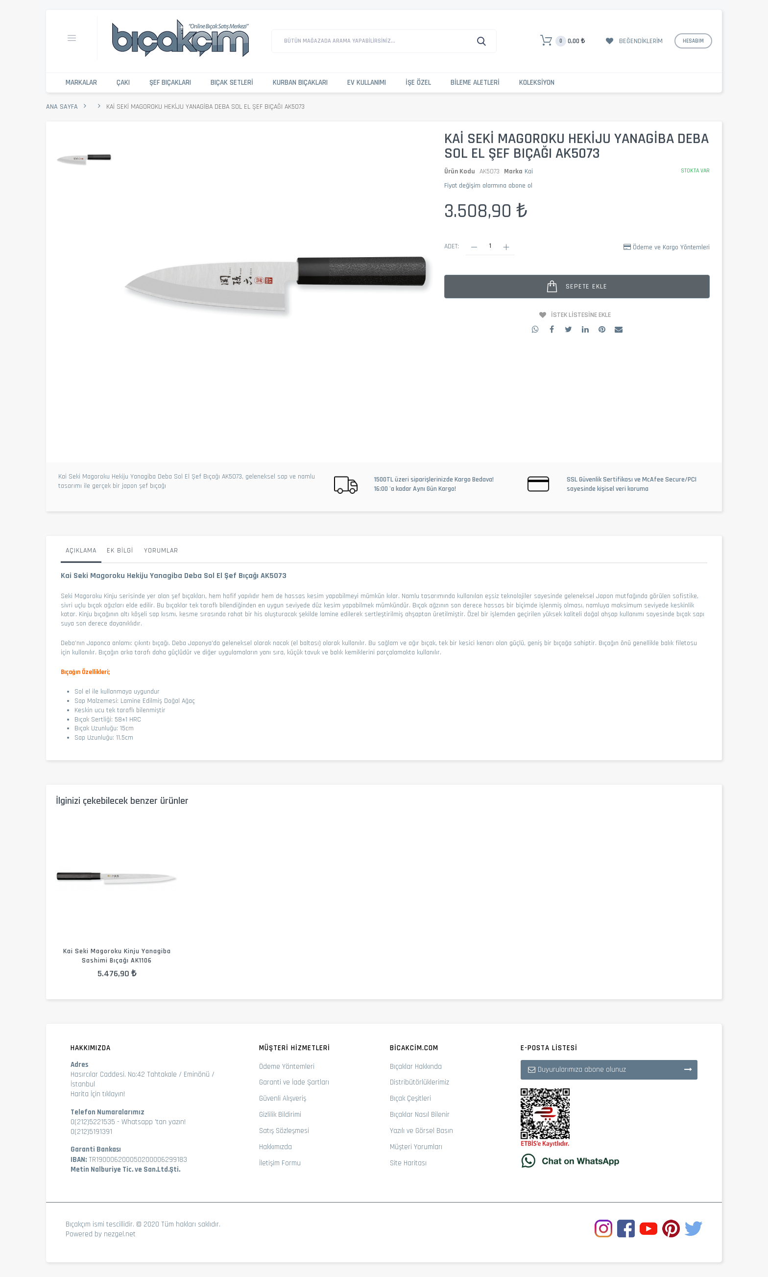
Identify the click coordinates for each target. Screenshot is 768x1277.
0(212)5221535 (93, 1122)
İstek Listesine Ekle (581, 315)
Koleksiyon (536, 82)
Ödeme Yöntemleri (286, 1066)
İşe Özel (418, 82)
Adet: (451, 246)
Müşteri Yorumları (416, 1147)
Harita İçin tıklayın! (98, 1094)
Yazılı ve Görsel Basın (421, 1130)
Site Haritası (408, 1163)
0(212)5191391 (91, 1131)
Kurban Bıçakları (300, 82)
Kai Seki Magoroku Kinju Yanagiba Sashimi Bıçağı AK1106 (117, 956)
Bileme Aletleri (475, 82)
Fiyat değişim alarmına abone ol (488, 185)
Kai (529, 171)
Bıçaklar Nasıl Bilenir (420, 1114)
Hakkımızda (275, 1147)
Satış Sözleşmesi (284, 1130)
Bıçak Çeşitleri (410, 1098)
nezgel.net (120, 1234)
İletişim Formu (280, 1163)
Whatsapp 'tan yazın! (153, 1122)
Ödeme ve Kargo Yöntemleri (671, 247)
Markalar (81, 82)
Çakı (123, 82)
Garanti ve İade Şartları (294, 1082)
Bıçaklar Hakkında (416, 1066)
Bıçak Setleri (232, 82)
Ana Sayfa (62, 106)
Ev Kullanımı (366, 82)
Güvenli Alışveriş (282, 1098)
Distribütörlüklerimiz (419, 1082)
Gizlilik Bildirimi (280, 1114)
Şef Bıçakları (170, 82)
